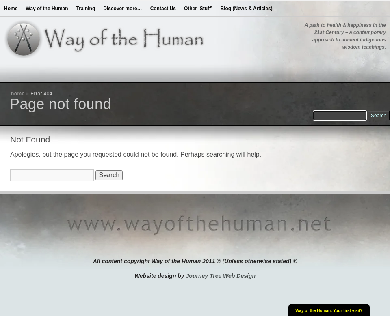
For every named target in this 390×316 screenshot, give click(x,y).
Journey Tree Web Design (221, 276)
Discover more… (122, 8)
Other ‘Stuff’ (198, 8)
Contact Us (163, 8)
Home (10, 8)
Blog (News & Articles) (247, 8)
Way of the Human (47, 8)
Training (85, 8)
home (18, 94)
